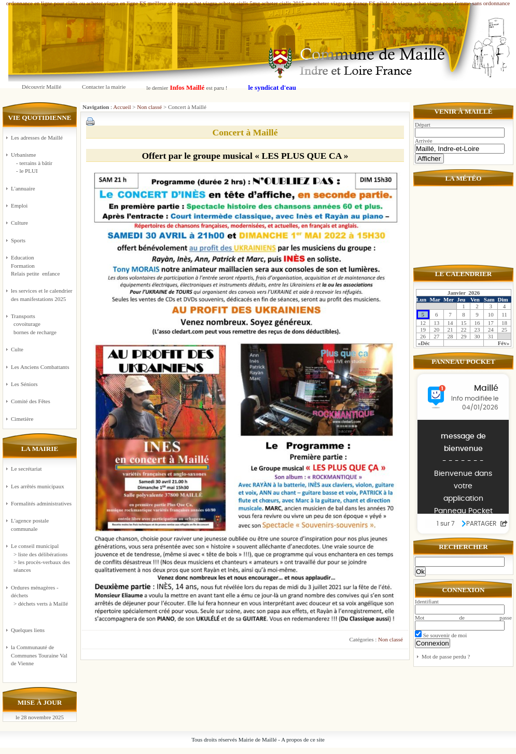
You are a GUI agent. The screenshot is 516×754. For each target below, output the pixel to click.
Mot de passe (463, 617)
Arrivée (424, 141)
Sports (18, 240)
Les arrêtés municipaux (37, 486)
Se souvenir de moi (441, 635)
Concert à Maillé (244, 132)
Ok (420, 571)
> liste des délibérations (40, 554)
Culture (19, 223)
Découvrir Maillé (41, 87)
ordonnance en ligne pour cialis (42, 3)
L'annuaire (23, 188)
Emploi (19, 205)
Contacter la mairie (103, 87)
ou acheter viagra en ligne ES (112, 3)
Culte (17, 349)
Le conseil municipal (35, 546)
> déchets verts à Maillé (40, 603)
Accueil (122, 107)
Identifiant (427, 601)
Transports (42, 324)
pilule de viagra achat (401, 3)
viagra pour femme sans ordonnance (468, 3)
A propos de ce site (303, 739)
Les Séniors (24, 384)
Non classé (149, 107)
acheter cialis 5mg (239, 3)
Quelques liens (28, 630)
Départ (422, 124)
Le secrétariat (26, 468)
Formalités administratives (41, 503)
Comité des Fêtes (30, 401)
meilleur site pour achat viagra (182, 3)
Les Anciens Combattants (40, 367)
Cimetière (22, 419)
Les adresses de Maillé (37, 137)
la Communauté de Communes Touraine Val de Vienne (39, 655)
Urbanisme (42, 163)
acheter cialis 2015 (282, 3)
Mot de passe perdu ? (446, 656)
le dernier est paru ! (186, 87)
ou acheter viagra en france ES (340, 3)
